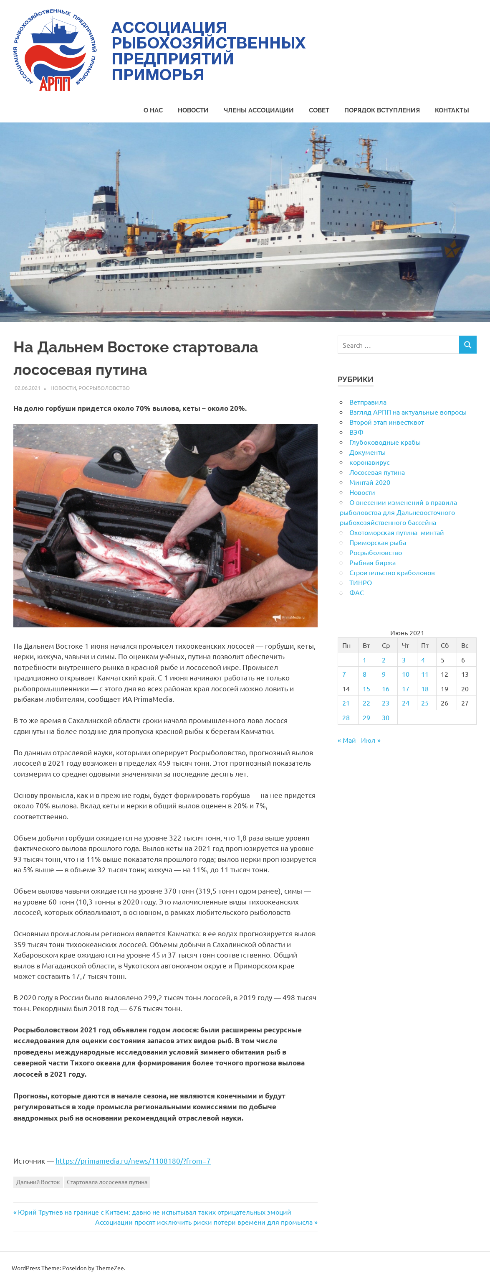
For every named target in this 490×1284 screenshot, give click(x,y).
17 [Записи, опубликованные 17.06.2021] (405, 688)
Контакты (452, 110)
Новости (193, 110)
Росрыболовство (104, 387)
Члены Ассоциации (259, 110)
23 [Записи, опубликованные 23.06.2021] (385, 702)
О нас (153, 110)
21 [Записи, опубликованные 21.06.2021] (346, 702)
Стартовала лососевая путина (107, 1181)
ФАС (356, 592)
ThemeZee (110, 1267)
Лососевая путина (377, 472)
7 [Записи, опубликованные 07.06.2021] (344, 674)
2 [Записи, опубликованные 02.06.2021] (384, 659)
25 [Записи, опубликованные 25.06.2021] (425, 702)
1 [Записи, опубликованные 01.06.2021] (364, 659)
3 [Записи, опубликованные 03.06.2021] (404, 659)
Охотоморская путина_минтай (396, 532)
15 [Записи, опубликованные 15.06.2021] (366, 688)
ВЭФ (356, 432)
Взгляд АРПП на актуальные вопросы (408, 412)
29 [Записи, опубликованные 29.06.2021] (366, 717)
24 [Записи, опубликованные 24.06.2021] (405, 702)
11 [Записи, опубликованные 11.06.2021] (425, 674)
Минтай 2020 (369, 482)
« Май (347, 740)
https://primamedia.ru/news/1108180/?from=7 (133, 1160)
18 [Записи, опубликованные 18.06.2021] (425, 688)
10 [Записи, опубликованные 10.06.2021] (405, 674)
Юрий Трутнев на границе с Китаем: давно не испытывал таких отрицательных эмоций (154, 1212)
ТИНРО (360, 582)
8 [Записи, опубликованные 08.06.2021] (364, 674)
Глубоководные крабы (385, 442)
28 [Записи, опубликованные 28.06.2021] (346, 717)
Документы (367, 452)
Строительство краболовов (392, 572)
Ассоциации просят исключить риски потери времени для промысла (204, 1222)
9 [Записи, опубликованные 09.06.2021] (384, 674)
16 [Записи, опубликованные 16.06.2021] (385, 688)
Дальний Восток (38, 1181)
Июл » (371, 740)
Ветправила (367, 401)
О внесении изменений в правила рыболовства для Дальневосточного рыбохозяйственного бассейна (398, 512)
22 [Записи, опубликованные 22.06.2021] (366, 702)
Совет (319, 110)
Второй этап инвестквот (386, 422)
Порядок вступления (382, 110)
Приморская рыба (377, 542)
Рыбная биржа (372, 562)
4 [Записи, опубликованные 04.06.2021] (423, 659)
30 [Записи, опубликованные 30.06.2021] (385, 717)
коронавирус (369, 462)
